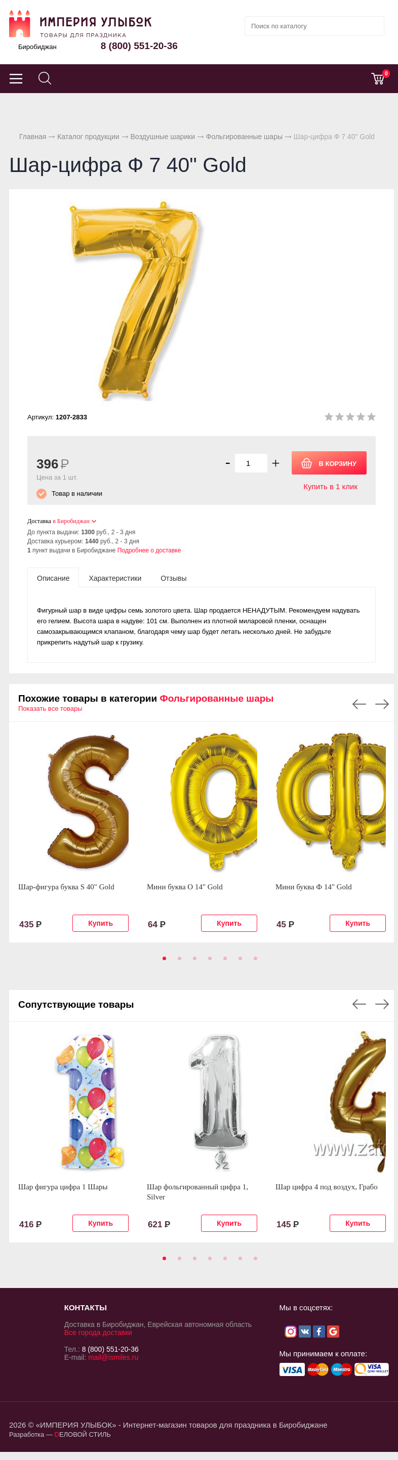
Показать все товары (50, 708)
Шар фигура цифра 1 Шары (63, 1187)
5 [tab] (223, 962)
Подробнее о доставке (149, 550)
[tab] (53, 578)
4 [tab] (208, 962)
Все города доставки (98, 1332)
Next (382, 704)
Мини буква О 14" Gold (185, 887)
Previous (359, 704)
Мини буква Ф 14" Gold (313, 887)
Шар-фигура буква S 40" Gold (66, 887)
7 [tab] (254, 962)
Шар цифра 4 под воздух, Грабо (326, 1187)
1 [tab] (162, 962)
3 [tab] (193, 962)
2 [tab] (178, 962)
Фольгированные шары (244, 137)
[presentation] (53, 577)
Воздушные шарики (162, 137)
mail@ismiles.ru (113, 1357)
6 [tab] (238, 962)
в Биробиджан (71, 521)
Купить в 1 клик (330, 486)
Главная (32, 137)
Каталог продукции (88, 137)
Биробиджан (37, 47)
